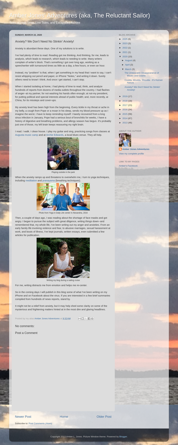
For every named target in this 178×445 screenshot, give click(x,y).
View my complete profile (131, 153)
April (127, 64)
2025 (125, 39)
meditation (32, 180)
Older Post (104, 416)
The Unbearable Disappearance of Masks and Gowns (142, 74)
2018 (125, 101)
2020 (125, 56)
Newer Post (23, 416)
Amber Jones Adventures (135, 149)
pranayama (48, 180)
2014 (125, 118)
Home (64, 416)
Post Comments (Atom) (40, 423)
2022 (125, 47)
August (129, 60)
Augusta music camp (26, 135)
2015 (125, 114)
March (128, 69)
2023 (125, 43)
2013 (125, 122)
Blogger (123, 436)
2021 (125, 52)
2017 (125, 105)
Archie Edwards (54, 135)
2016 (125, 109)
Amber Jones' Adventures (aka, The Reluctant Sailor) (79, 15)
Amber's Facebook (128, 166)
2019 (125, 96)
